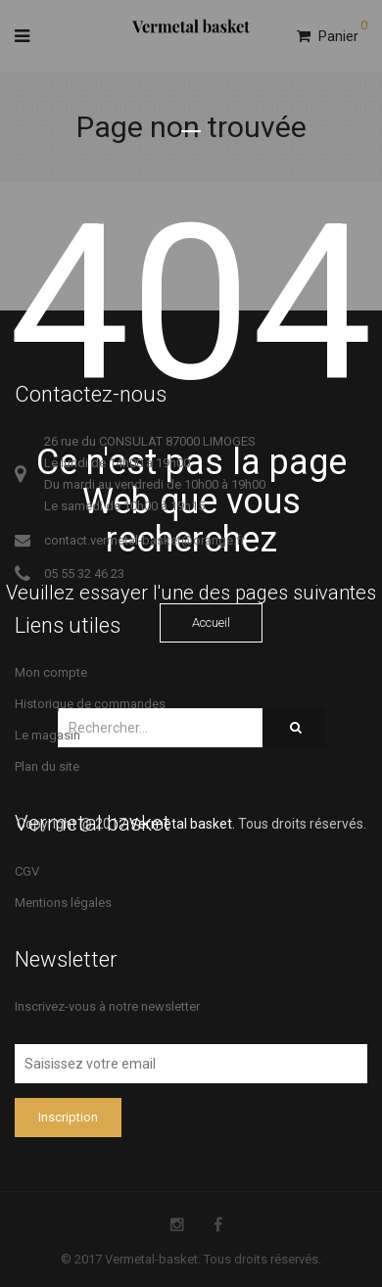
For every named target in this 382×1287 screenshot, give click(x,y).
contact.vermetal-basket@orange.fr (144, 540)
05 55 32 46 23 (84, 573)
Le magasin (47, 735)
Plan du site (47, 766)
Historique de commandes (90, 703)
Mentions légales (63, 902)
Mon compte (51, 672)
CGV (27, 871)
